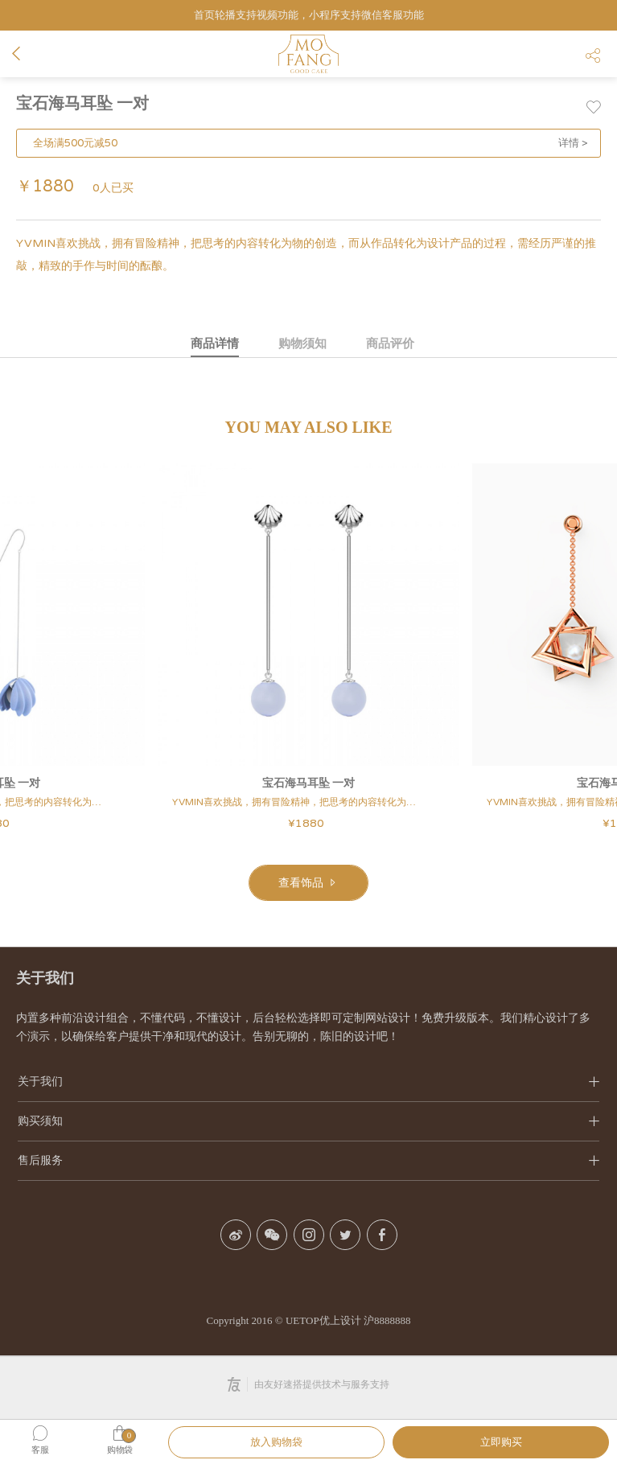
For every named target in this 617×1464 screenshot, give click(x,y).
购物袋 (120, 1450)
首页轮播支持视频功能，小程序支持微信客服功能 (309, 15)
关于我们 (40, 1081)
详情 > (573, 143)
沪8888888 (387, 1320)
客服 (40, 1450)
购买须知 (40, 1121)
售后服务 (40, 1160)
